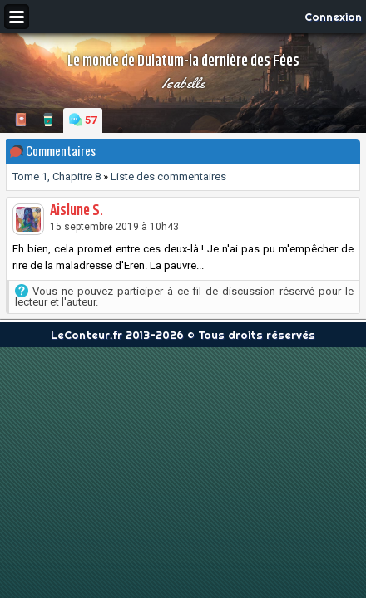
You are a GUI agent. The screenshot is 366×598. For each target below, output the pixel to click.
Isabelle (183, 83)
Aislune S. (76, 211)
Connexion (333, 16)
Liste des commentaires (168, 176)
